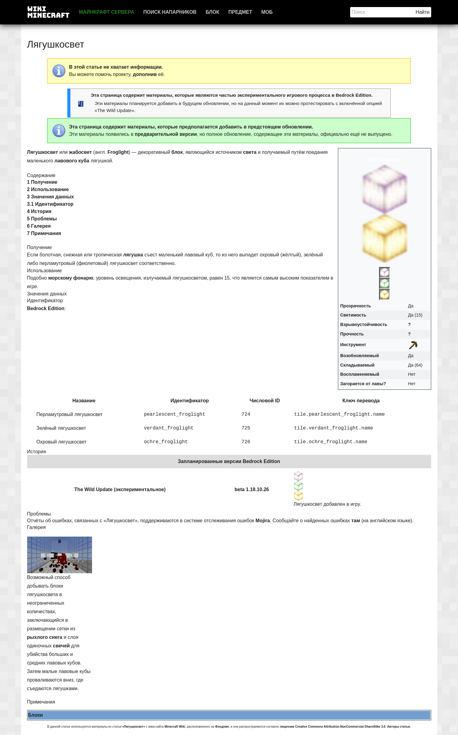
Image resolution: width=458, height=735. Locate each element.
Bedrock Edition (353, 95)
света (250, 152)
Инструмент (353, 344)
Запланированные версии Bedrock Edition (229, 461)
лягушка (133, 254)
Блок (212, 12)
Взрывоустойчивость (363, 324)
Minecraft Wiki (175, 726)
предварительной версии (166, 134)
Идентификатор (189, 400)
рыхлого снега (44, 637)
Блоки (35, 715)
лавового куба (72, 160)
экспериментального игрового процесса (283, 95)
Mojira (263, 520)
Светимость (353, 315)
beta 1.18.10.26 (252, 489)
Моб (266, 12)
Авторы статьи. (399, 726)
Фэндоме (222, 726)
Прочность (352, 333)
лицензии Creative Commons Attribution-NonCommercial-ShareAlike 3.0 (332, 726)
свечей (61, 645)
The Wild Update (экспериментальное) (119, 489)
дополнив (145, 74)
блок (177, 152)
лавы (377, 383)
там (355, 520)
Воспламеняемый (359, 374)
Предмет (240, 12)
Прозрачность (355, 305)
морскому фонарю (70, 278)
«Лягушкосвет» (133, 726)
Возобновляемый (359, 355)
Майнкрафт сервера (106, 12)
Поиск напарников (170, 12)
